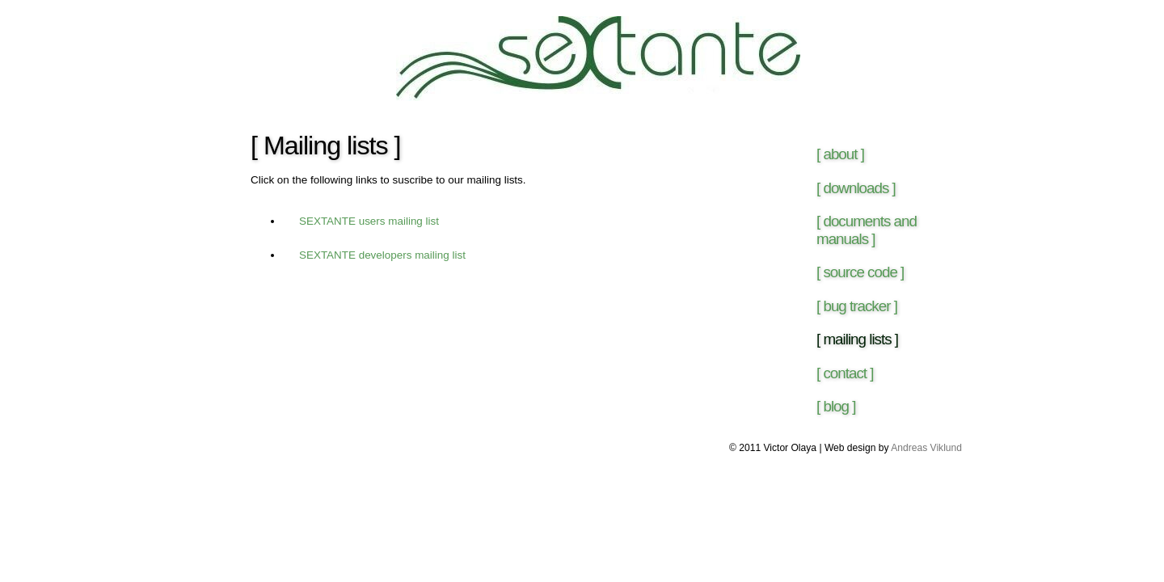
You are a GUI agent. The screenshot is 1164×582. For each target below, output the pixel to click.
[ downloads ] (856, 187)
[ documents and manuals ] (866, 230)
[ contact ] (845, 373)
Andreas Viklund (926, 447)
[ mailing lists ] (857, 339)
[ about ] (840, 154)
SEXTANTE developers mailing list (382, 255)
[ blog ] (835, 406)
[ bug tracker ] (856, 305)
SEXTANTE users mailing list (369, 221)
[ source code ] (860, 272)
